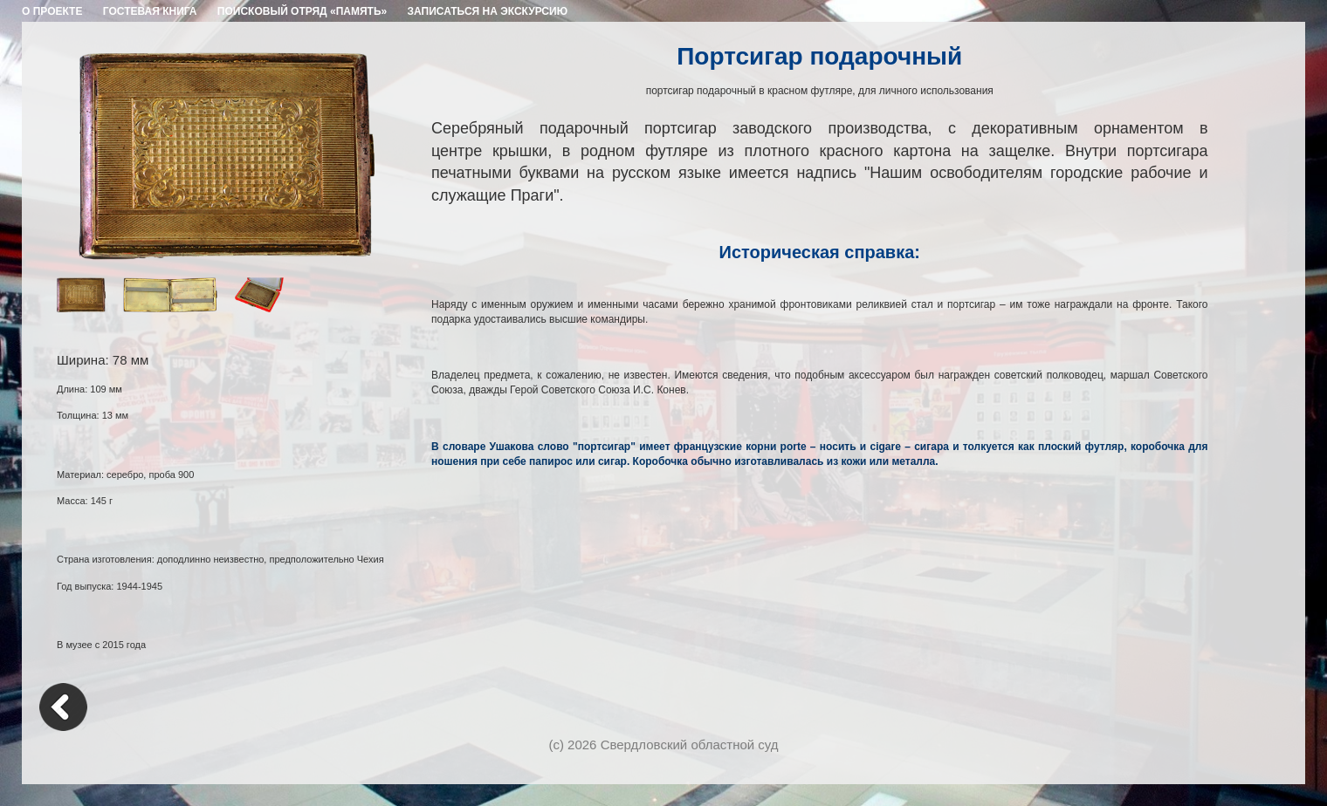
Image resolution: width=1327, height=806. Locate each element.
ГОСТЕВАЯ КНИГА (150, 11)
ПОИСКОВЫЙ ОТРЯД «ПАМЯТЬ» (302, 11)
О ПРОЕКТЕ (52, 11)
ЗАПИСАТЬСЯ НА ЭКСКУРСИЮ (488, 11)
